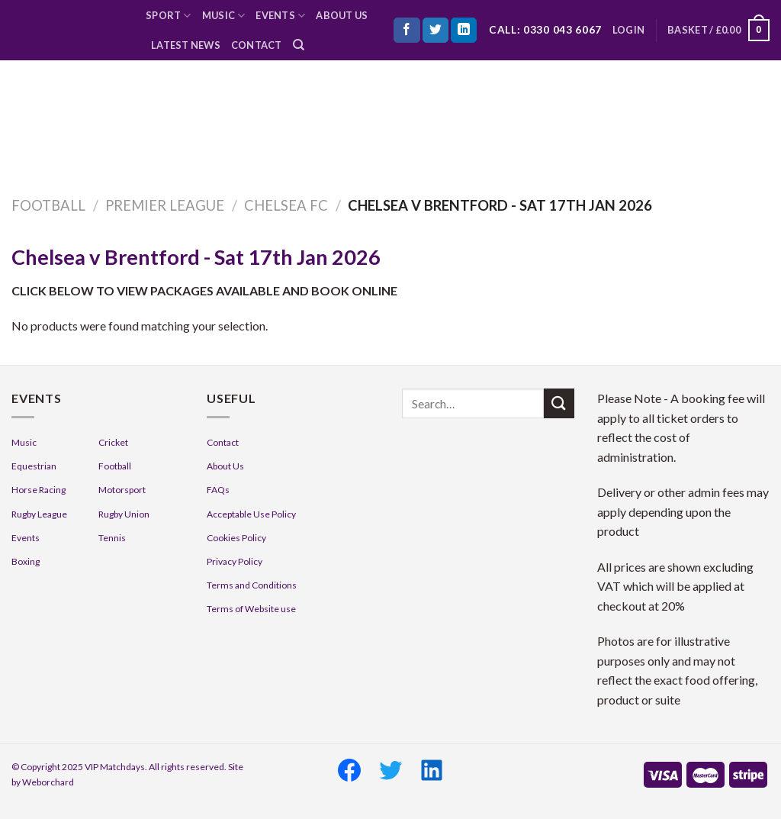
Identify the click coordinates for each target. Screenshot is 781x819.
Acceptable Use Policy (251, 514)
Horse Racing (38, 489)
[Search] (298, 45)
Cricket (113, 442)
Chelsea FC (286, 205)
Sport (168, 15)
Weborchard (48, 782)
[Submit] (559, 403)
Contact (256, 45)
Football (48, 205)
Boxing (25, 561)
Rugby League (39, 514)
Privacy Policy (234, 561)
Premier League (164, 205)
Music (224, 15)
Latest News (185, 45)
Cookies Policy (236, 537)
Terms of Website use (251, 608)
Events (280, 15)
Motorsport (122, 489)
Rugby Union (123, 514)
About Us (342, 15)
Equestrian (33, 466)
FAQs (218, 489)
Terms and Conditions (252, 585)
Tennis (112, 537)
